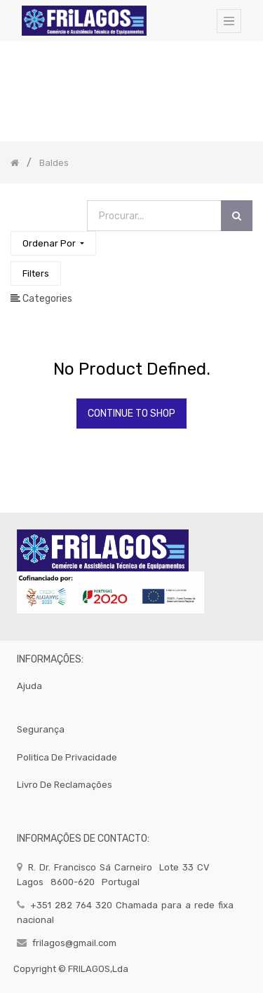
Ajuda (29, 686)
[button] (53, 243)
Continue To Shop (131, 413)
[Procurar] (236, 216)
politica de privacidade (67, 757)
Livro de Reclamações (64, 784)
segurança (41, 729)
